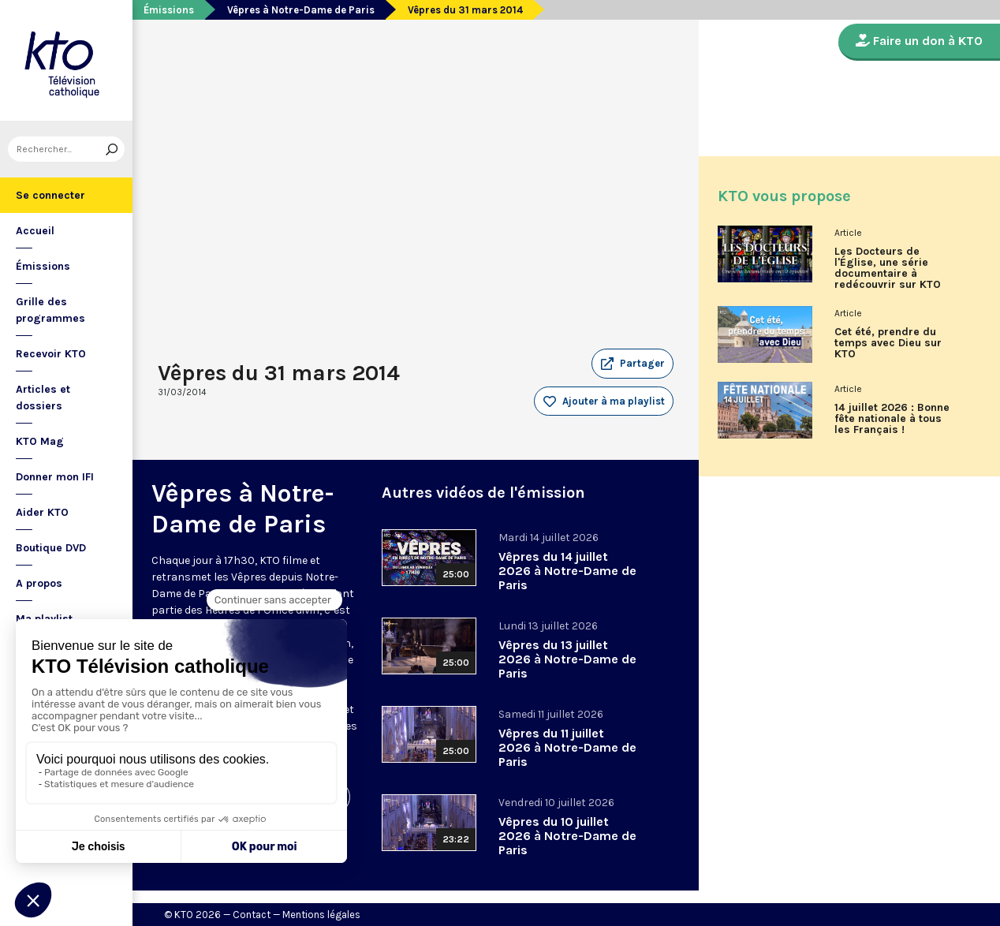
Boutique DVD (51, 547)
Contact (252, 914)
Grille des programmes (50, 310)
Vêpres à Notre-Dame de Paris (301, 10)
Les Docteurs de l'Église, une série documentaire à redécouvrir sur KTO (887, 268)
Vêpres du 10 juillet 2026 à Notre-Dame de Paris (567, 835)
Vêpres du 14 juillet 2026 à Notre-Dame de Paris (567, 570)
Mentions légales (321, 914)
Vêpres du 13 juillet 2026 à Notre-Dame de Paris (567, 659)
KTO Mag (40, 441)
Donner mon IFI (55, 477)
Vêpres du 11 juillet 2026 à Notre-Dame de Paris (567, 747)
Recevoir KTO (51, 353)
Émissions (43, 266)
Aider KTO (42, 512)
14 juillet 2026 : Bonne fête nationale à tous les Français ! (892, 418)
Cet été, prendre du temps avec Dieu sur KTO (888, 343)
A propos (39, 583)
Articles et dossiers (43, 398)
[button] (632, 364)
